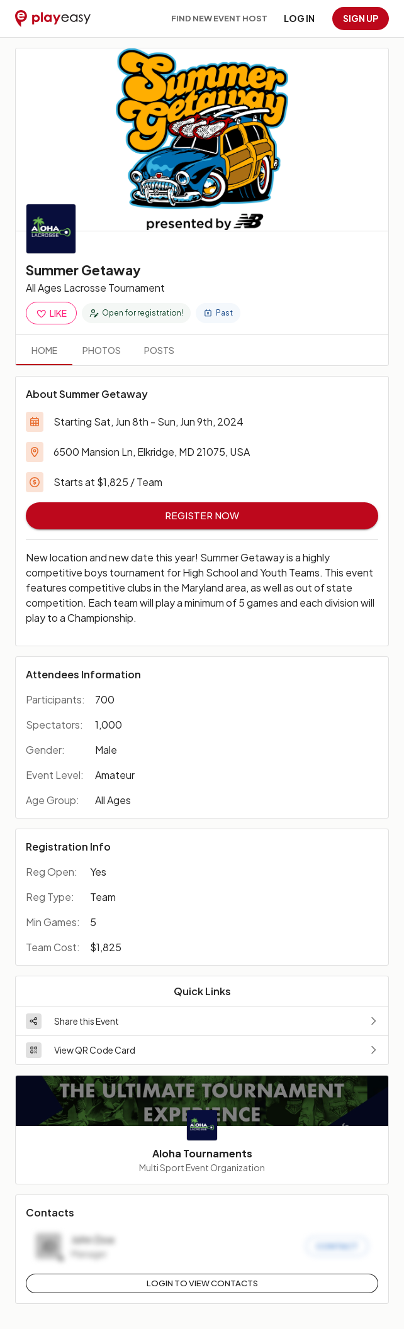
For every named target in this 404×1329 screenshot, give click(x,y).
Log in (299, 18)
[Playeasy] (53, 18)
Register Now (202, 515)
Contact (337, 1246)
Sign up (360, 18)
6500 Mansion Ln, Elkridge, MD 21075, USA (151, 451)
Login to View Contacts (202, 1283)
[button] (202, 1021)
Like (51, 313)
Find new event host (219, 18)
